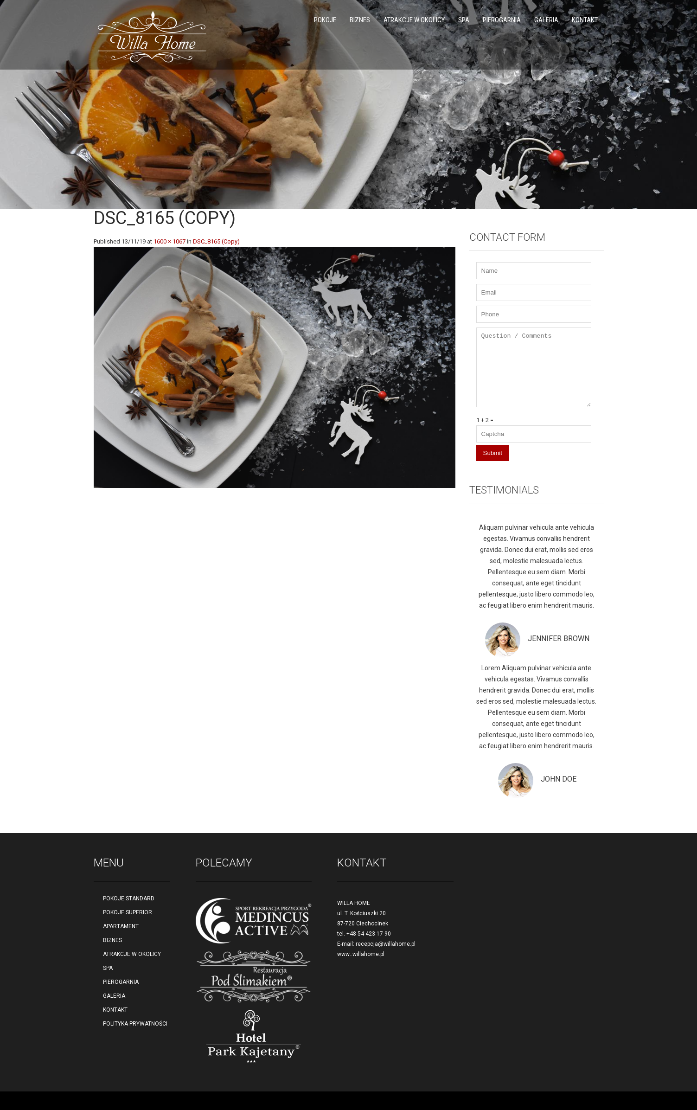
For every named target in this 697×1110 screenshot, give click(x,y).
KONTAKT (585, 20)
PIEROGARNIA (502, 20)
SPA (463, 20)
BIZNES (360, 20)
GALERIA (546, 20)
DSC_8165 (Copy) (216, 241)
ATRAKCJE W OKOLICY (414, 20)
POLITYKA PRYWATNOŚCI (135, 1023)
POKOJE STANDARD (128, 898)
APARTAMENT (121, 926)
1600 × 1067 (169, 241)
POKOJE (325, 20)
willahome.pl (368, 954)
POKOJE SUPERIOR (127, 912)
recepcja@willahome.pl (386, 944)
